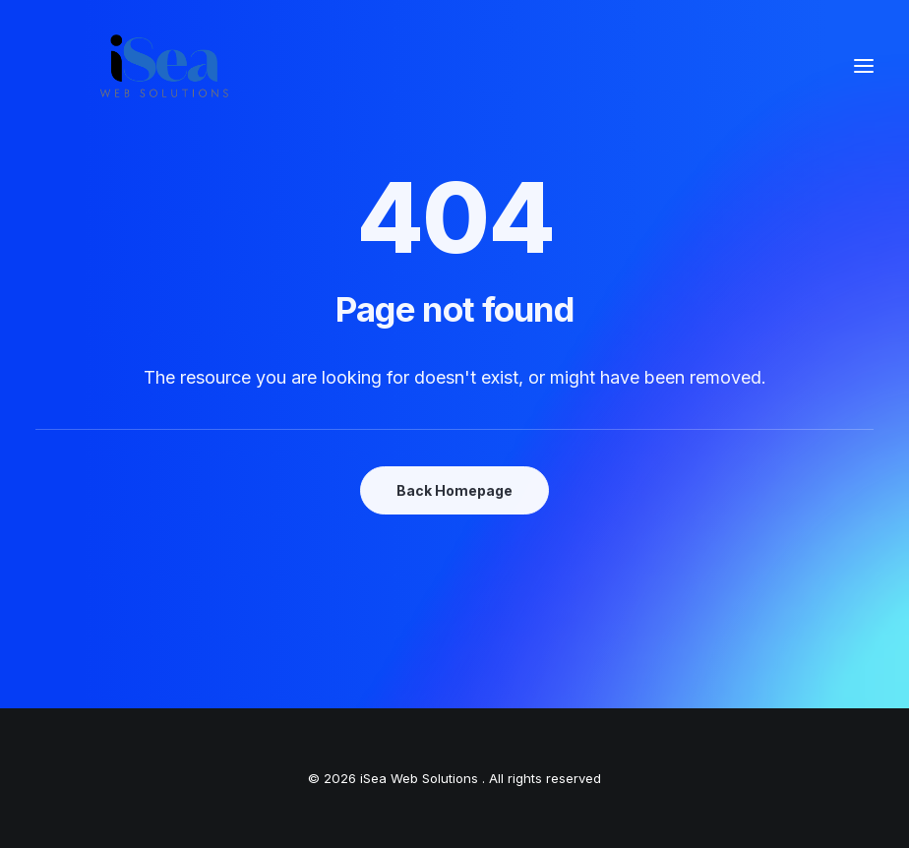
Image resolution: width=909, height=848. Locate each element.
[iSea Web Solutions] (162, 66)
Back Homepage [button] (454, 490)
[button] (863, 66)
